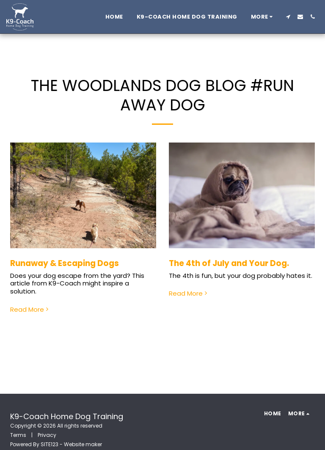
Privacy (47, 435)
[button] (288, 16)
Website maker (83, 444)
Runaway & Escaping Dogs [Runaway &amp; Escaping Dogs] (64, 263)
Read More (30, 310)
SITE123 (49, 444)
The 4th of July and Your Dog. (229, 263)
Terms (18, 435)
